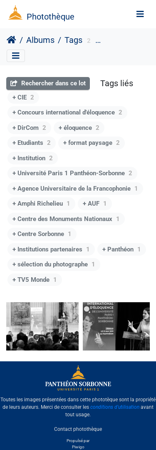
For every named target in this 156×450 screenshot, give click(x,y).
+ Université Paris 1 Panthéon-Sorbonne (72, 173)
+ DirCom (29, 128)
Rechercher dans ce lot (48, 83)
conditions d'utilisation (114, 407)
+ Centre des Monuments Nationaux (66, 219)
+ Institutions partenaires (51, 249)
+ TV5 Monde (34, 279)
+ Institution (32, 158)
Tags (73, 40)
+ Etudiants (31, 143)
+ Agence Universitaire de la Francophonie (75, 188)
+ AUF (95, 203)
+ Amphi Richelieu (41, 203)
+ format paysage (91, 143)
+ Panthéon (121, 249)
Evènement (118, 41)
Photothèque (50, 17)
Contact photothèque (78, 429)
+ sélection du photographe (53, 264)
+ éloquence (79, 128)
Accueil (11, 40)
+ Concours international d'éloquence (67, 112)
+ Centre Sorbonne (42, 234)
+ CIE (23, 97)
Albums (40, 40)
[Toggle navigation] (140, 14)
